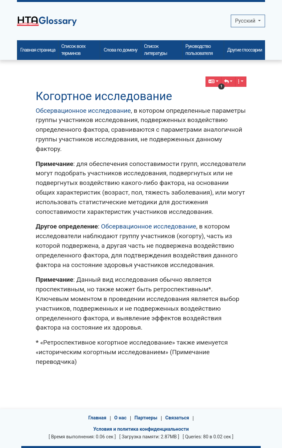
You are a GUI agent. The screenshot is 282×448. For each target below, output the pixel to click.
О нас (120, 418)
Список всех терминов (73, 50)
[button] (228, 81)
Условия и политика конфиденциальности (141, 429)
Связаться (177, 418)
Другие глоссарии (244, 50)
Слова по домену (120, 50)
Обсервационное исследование (83, 110)
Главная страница (38, 50)
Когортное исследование (104, 96)
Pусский (246, 21)
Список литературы (155, 50)
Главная (97, 418)
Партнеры (145, 418)
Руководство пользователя (198, 50)
